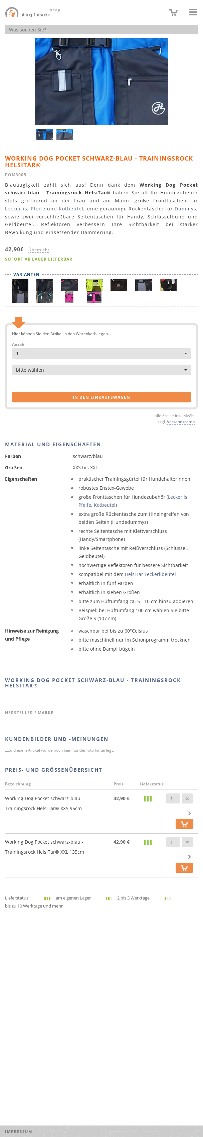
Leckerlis (16, 208)
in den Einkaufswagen (101, 397)
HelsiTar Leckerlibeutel (150, 574)
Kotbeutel (71, 208)
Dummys (185, 208)
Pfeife (38, 208)
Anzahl (19, 345)
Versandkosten (181, 421)
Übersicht (38, 249)
